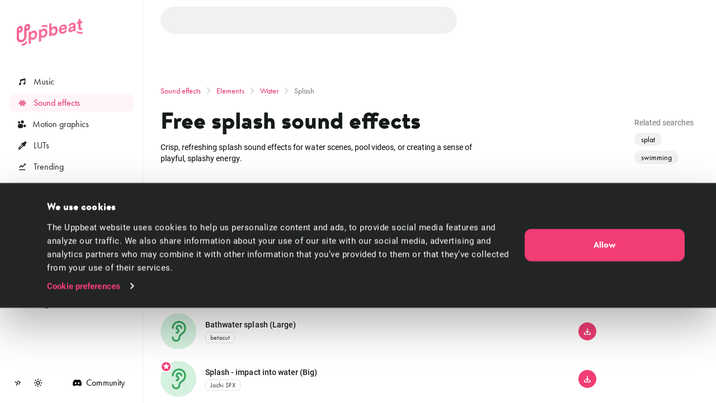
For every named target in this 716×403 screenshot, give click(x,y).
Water (269, 91)
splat (648, 139)
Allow (604, 340)
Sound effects (181, 91)
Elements (230, 91)
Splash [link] (304, 91)
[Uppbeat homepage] (50, 32)
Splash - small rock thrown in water (267, 276)
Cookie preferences (83, 381)
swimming (656, 157)
